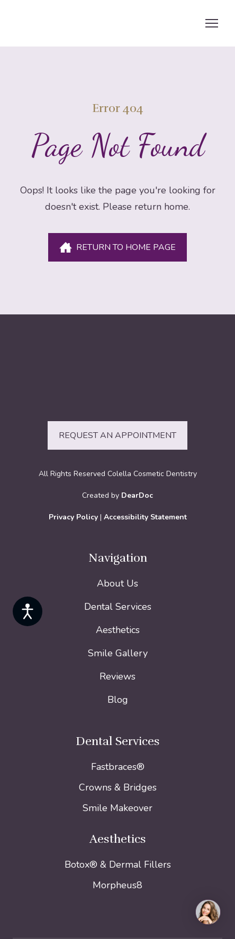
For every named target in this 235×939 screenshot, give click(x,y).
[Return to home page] (77, 23)
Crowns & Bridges (118, 787)
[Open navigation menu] (211, 23)
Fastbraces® (117, 766)
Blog (117, 699)
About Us (117, 583)
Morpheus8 (117, 885)
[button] (117, 247)
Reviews (117, 676)
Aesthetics (118, 630)
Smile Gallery (118, 653)
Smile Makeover (117, 808)
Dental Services (117, 606)
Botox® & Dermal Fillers (118, 864)
